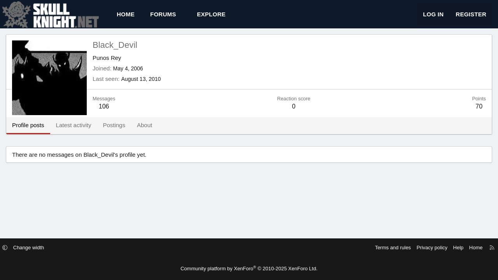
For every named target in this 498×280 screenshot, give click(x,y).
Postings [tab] (114, 132)
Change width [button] (35, 247)
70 (478, 113)
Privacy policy (425, 247)
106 (104, 113)
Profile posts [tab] (28, 132)
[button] (183, 18)
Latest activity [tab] (73, 132)
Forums (163, 17)
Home (126, 17)
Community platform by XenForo (249, 268)
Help (451, 247)
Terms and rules (386, 247)
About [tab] (144, 132)
